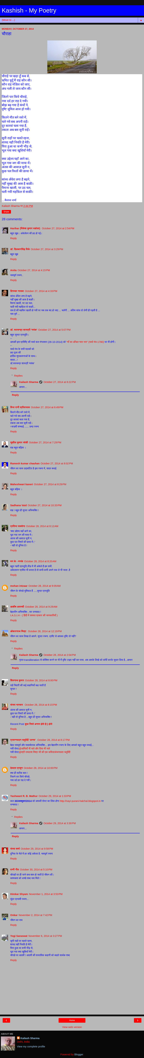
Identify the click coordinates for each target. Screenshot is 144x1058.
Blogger (78, 1054)
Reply (13, 238)
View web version (72, 1027)
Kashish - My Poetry (29, 10)
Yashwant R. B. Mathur (24, 796)
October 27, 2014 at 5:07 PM (54, 329)
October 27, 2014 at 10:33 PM (45, 505)
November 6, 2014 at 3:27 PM (45, 936)
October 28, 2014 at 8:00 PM (41, 680)
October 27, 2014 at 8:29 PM (50, 484)
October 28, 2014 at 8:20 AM (40, 561)
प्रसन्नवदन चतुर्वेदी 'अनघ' (23, 739)
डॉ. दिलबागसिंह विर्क (20, 249)
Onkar (14, 915)
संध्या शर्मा (15, 848)
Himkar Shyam (19, 894)
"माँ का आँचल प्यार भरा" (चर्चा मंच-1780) (85, 342)
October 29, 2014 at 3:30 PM (59, 823)
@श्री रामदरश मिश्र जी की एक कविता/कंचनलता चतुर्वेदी (44, 752)
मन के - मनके (16, 561)
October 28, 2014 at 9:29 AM (41, 606)
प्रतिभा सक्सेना (17, 526)
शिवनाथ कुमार (17, 680)
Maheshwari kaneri (21, 484)
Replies (18, 375)
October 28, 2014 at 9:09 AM (45, 585)
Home (72, 1020)
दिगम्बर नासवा (17, 291)
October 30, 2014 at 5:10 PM (36, 869)
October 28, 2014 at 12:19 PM (45, 631)
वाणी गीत (14, 869)
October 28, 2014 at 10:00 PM (41, 768)
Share (6, 212)
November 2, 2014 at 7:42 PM (35, 915)
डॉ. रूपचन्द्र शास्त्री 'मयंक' (23, 329)
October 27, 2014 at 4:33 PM (41, 291)
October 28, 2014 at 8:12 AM (42, 526)
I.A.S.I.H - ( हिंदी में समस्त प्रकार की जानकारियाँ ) (34, 615)
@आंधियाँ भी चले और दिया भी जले (34, 748)
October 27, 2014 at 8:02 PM (57, 463)
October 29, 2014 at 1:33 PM (55, 796)
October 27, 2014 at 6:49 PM (47, 407)
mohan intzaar (19, 585)
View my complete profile (31, 1046)
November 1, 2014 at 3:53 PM (45, 894)
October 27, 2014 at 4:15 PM (34, 270)
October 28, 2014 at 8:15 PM (41, 704)
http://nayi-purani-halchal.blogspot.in (80, 801)
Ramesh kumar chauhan (25, 463)
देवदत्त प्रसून (16, 768)
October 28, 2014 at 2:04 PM (59, 655)
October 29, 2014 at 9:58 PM (37, 848)
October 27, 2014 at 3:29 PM (47, 249)
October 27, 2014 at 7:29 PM (45, 442)
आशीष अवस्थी (17, 606)
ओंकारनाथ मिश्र (18, 631)
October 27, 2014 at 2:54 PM (58, 228)
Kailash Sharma (28, 382)
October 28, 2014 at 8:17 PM (53, 739)
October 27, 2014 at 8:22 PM (59, 382)
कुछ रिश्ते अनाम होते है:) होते (38, 724)
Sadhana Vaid (18, 505)
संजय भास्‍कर (17, 704)
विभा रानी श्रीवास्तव (20, 407)
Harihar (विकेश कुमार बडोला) (25, 228)
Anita (13, 270)
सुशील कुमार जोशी (19, 442)
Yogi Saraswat (18, 936)
